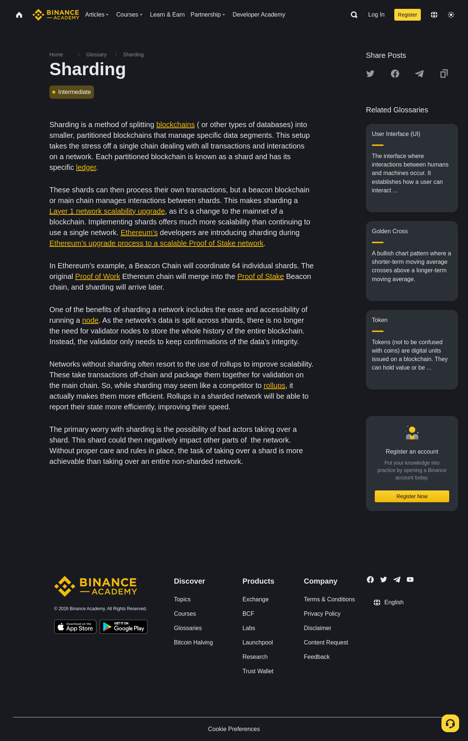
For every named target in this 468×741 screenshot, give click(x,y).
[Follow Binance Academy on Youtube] (410, 579)
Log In (376, 14)
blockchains (175, 124)
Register (407, 15)
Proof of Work (97, 276)
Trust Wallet (257, 671)
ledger (86, 167)
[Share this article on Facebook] (395, 73)
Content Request (326, 642)
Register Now (412, 496)
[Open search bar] (352, 14)
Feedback (317, 657)
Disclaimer (318, 628)
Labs (248, 628)
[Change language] (434, 14)
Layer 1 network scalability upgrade (107, 211)
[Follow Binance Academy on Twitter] (383, 580)
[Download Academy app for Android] (123, 628)
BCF (248, 614)
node (90, 320)
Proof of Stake (260, 276)
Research (255, 657)
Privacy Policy (322, 614)
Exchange (255, 599)
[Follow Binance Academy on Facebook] (370, 579)
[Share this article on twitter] (370, 73)
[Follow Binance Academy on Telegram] (397, 579)
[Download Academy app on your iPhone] (75, 628)
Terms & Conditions (329, 599)
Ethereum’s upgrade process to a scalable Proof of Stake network (156, 243)
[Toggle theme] (451, 14)
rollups (274, 385)
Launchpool (257, 642)
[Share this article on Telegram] (419, 73)
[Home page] (55, 15)
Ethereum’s (139, 232)
